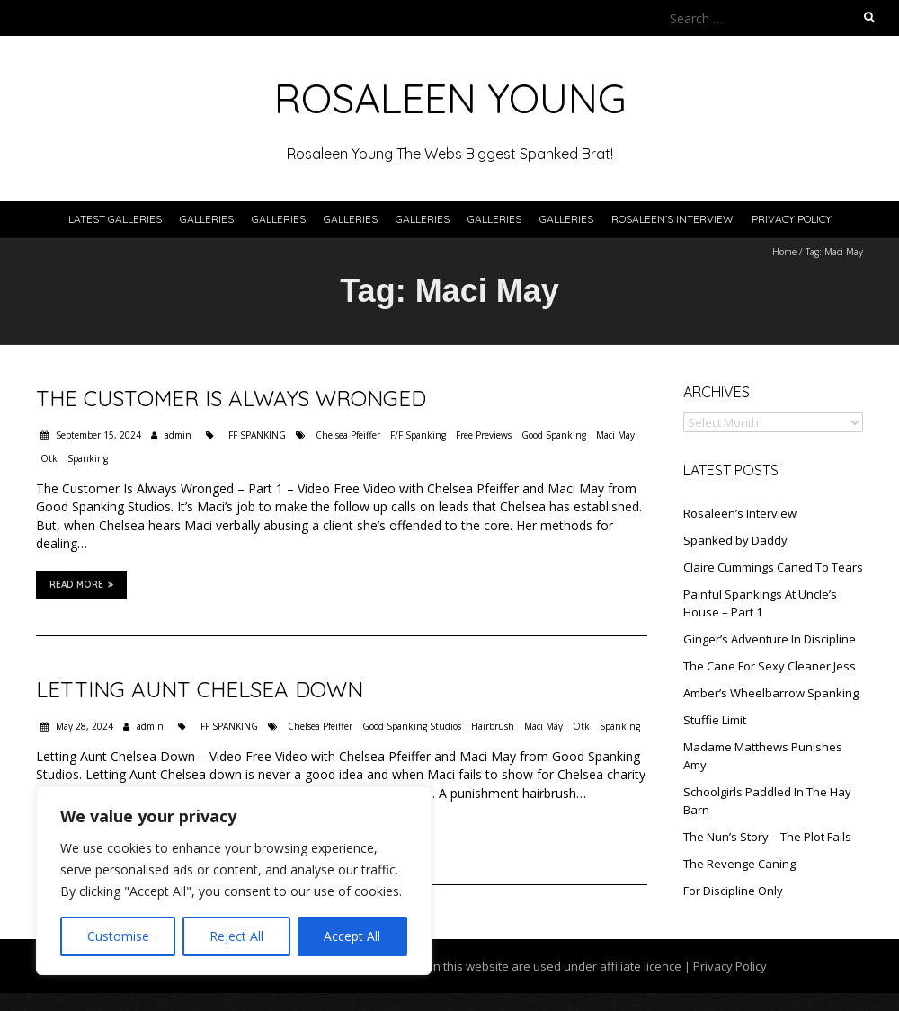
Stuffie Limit (714, 720)
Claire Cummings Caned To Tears (773, 567)
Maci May (615, 435)
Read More (81, 584)
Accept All (352, 935)
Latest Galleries (115, 219)
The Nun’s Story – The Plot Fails (767, 837)
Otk (49, 458)
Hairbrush (492, 726)
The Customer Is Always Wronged (231, 398)
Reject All (236, 935)
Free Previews (484, 435)
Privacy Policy (792, 219)
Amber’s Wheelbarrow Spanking (771, 693)
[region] (234, 880)
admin (178, 435)
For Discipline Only (733, 890)
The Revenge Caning (739, 864)
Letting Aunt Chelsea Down (199, 689)
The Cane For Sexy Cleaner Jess (769, 666)
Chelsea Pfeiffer (348, 435)
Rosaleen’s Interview (672, 219)
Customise (118, 935)
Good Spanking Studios (411, 726)
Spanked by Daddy (735, 540)
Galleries (207, 219)
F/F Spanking (418, 435)
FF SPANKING (257, 435)
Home (784, 251)
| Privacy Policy (724, 966)
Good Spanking (553, 435)
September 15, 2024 (97, 435)
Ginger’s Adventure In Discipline (769, 639)
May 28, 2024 (83, 726)
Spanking (87, 458)
